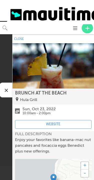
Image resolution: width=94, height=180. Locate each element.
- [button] (84, 173)
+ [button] (84, 166)
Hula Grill (28, 100)
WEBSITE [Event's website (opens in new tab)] (53, 124)
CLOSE (19, 39)
